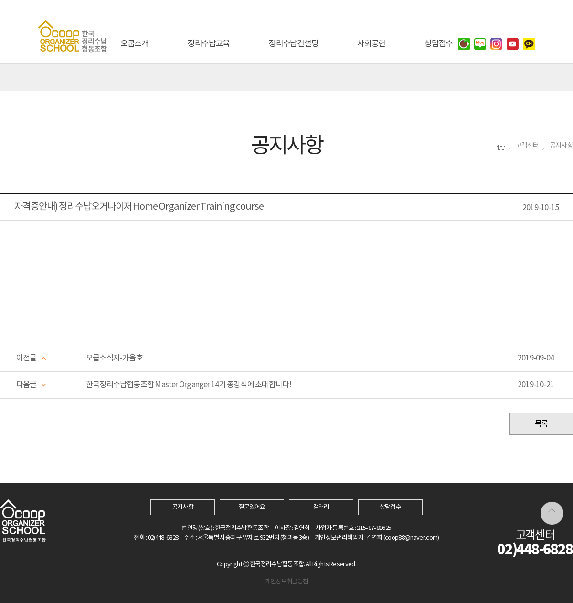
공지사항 (182, 507)
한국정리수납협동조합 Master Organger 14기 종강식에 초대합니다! (188, 385)
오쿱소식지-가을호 (114, 358)
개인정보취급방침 (286, 581)
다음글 (26, 385)
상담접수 (390, 507)
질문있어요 (252, 507)
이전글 (26, 358)
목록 (541, 424)
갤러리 (321, 507)
